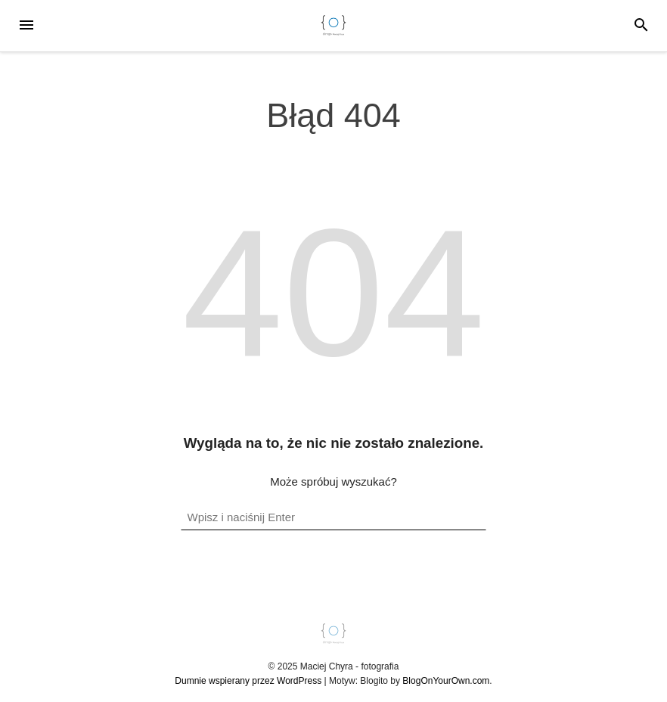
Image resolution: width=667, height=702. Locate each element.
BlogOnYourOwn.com (445, 681)
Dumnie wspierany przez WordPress (248, 681)
